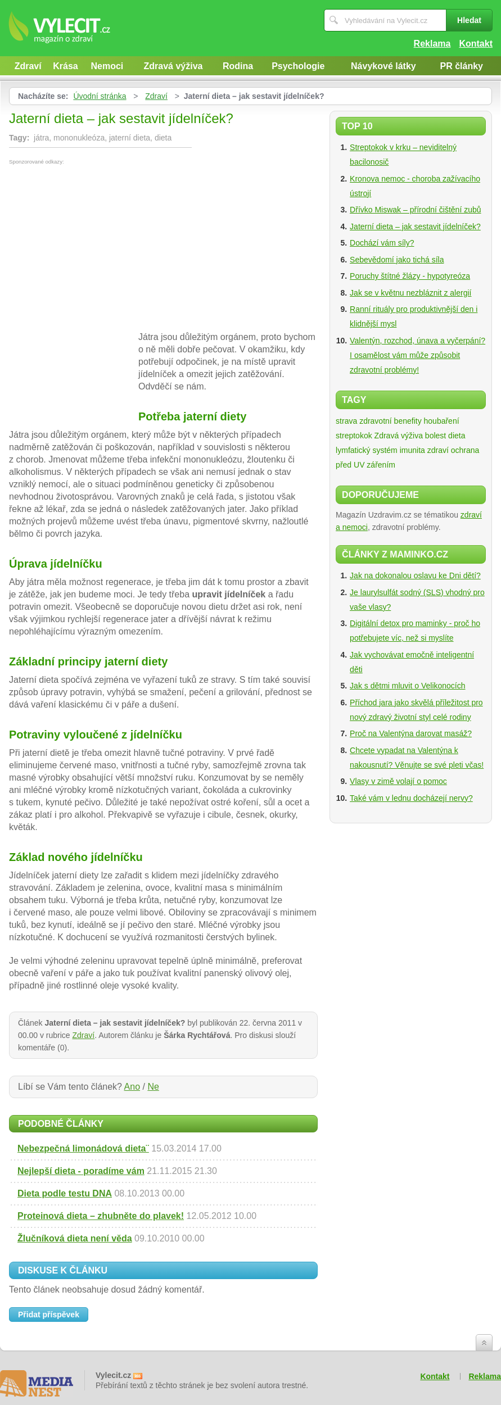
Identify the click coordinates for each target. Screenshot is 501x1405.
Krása (65, 66)
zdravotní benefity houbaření (409, 420)
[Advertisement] (103, 249)
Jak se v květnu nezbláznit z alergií (410, 292)
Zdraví (28, 66)
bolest (435, 435)
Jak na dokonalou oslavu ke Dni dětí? (415, 575)
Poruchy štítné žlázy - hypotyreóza (410, 275)
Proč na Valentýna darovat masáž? (411, 733)
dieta (456, 435)
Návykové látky (383, 66)
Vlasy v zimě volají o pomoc (398, 781)
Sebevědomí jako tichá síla (397, 259)
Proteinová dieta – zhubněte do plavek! (100, 1216)
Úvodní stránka (99, 96)
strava (346, 420)
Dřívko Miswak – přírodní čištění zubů (415, 209)
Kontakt (476, 43)
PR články (461, 66)
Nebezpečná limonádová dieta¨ (83, 1148)
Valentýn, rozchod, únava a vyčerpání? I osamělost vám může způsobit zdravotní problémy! (417, 355)
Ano (132, 1086)
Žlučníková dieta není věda (74, 1238)
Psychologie (298, 66)
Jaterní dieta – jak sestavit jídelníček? (415, 226)
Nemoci (107, 66)
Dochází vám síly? (382, 242)
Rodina (238, 66)
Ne (153, 1086)
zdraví (438, 450)
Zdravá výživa (173, 66)
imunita (412, 450)
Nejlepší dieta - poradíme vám (81, 1171)
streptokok (354, 435)
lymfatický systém (367, 450)
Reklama (432, 43)
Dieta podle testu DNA (64, 1193)
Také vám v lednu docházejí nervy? (411, 798)
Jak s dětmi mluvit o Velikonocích (407, 685)
